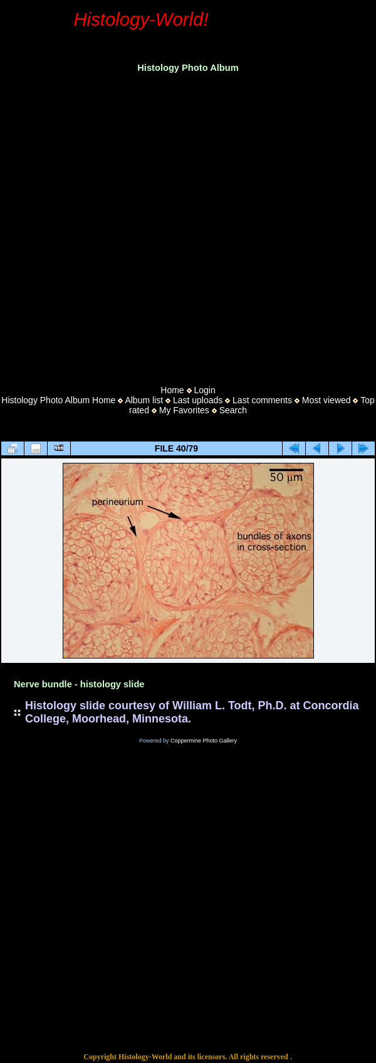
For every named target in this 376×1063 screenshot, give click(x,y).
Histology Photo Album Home (58, 400)
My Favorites (184, 410)
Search (233, 410)
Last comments (262, 400)
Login (204, 390)
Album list (144, 400)
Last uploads (197, 400)
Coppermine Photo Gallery (203, 741)
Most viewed (326, 400)
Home (172, 390)
